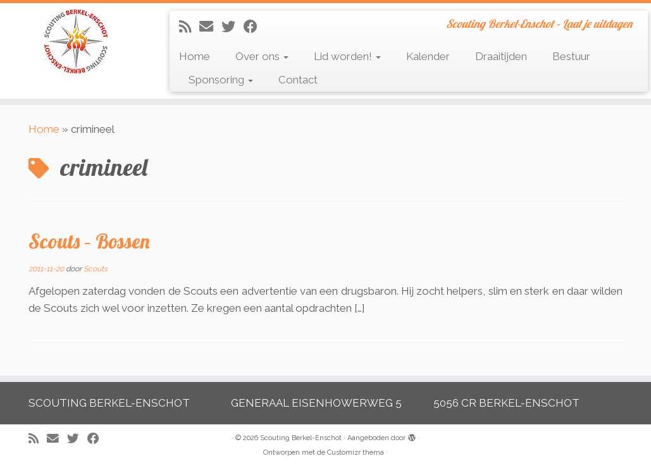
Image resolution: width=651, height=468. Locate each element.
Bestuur (571, 56)
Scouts (96, 268)
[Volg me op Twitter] (232, 26)
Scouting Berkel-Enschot (301, 438)
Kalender (428, 56)
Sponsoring (221, 79)
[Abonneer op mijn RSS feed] (189, 26)
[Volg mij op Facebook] (255, 26)
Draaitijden (501, 56)
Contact (298, 79)
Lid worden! (347, 56)
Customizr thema (355, 452)
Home (194, 56)
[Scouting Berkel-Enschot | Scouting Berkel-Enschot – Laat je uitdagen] (76, 41)
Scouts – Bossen (89, 241)
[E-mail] (210, 26)
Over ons (261, 56)
